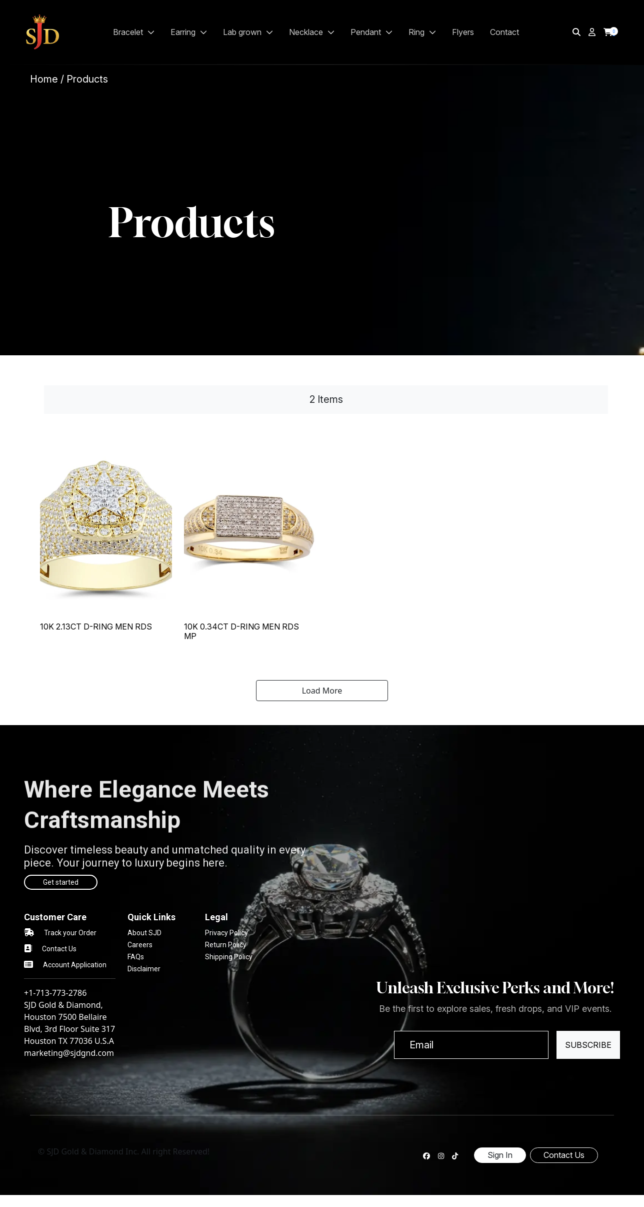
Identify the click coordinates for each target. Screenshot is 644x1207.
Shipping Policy (228, 957)
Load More (322, 690)
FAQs (136, 957)
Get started (60, 882)
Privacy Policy (226, 933)
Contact (504, 32)
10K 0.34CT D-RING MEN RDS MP (241, 631)
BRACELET (133, 32)
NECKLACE (311, 32)
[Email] (471, 1045)
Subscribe (588, 1045)
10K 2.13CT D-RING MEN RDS (96, 627)
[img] (576, 32)
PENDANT (371, 32)
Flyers (463, 32)
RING (422, 32)
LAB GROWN (248, 32)
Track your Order (70, 933)
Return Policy (225, 945)
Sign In (500, 1155)
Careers (140, 945)
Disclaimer (144, 969)
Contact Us (59, 949)
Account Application (74, 965)
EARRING (188, 32)
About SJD (145, 933)
